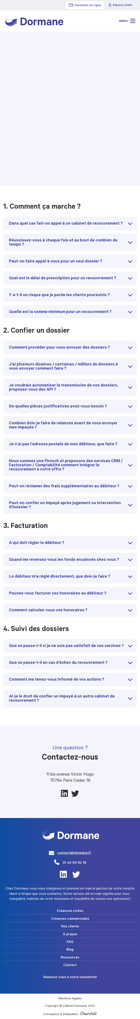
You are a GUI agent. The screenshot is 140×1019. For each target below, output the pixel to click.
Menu (127, 21)
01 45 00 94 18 (74, 863)
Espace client (120, 5)
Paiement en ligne (85, 5)
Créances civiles (70, 911)
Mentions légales (70, 999)
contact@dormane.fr (74, 853)
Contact (70, 965)
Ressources (70, 958)
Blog (70, 950)
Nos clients (70, 926)
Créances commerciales (70, 919)
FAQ (70, 942)
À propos (70, 934)
